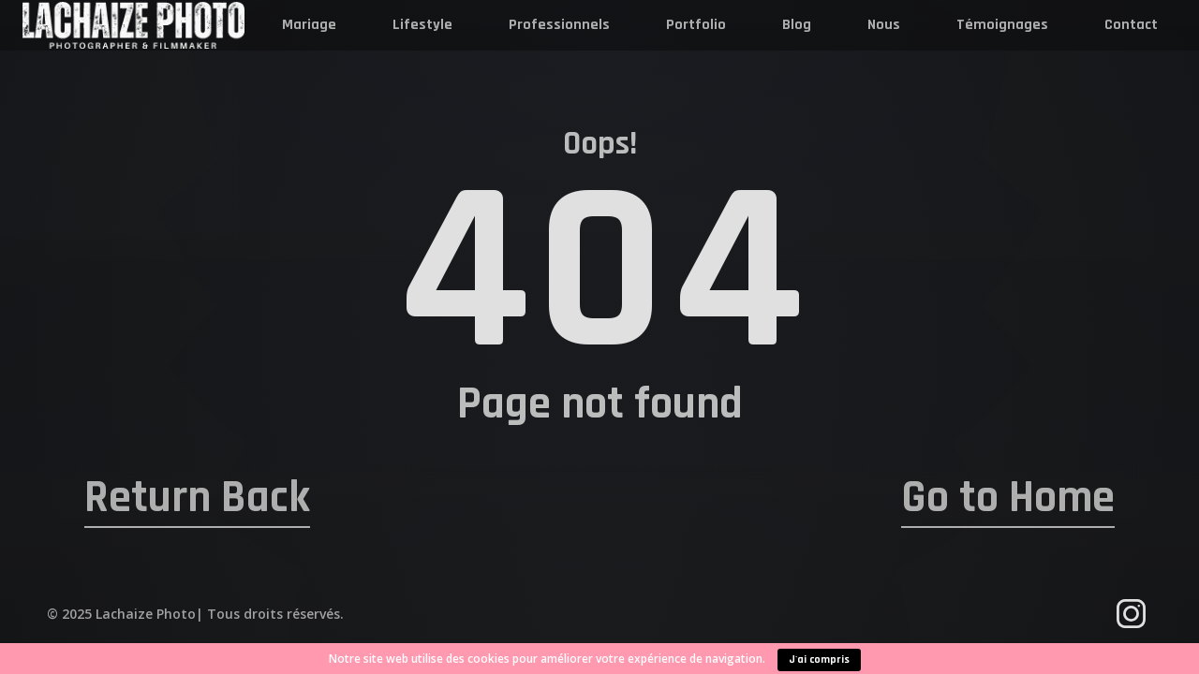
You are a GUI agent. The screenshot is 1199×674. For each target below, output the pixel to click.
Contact (1131, 25)
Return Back (197, 498)
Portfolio (696, 25)
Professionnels (559, 25)
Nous (883, 25)
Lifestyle (422, 25)
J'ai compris (819, 659)
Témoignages (1002, 25)
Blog (796, 25)
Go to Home (1008, 498)
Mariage (309, 25)
